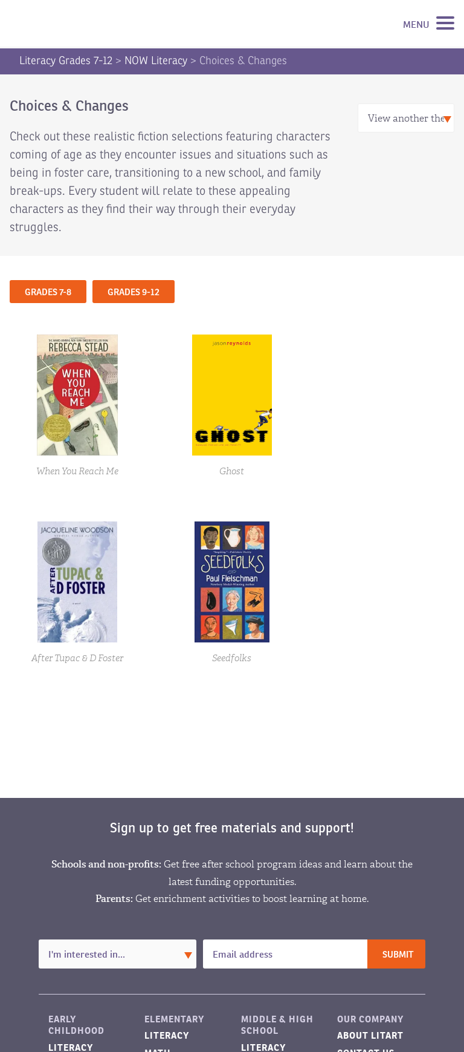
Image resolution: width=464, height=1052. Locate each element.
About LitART (370, 1035)
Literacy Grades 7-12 (65, 60)
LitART (69, 23)
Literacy (166, 1035)
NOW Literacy (155, 60)
